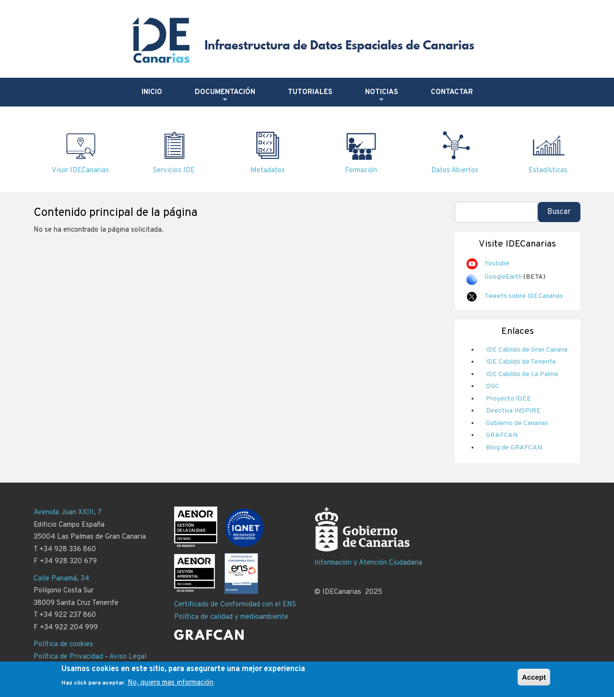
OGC (492, 386)
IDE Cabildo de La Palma (522, 374)
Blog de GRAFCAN (514, 448)
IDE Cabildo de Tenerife (521, 362)
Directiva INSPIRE (513, 411)
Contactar (452, 92)
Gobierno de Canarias (517, 423)
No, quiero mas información (170, 686)
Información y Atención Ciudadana (368, 562)
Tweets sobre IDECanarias (523, 296)
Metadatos (267, 170)
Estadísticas (548, 170)
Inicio (152, 92)
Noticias (381, 96)
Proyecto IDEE (508, 399)
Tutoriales (310, 92)
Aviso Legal (127, 657)
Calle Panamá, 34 (61, 578)
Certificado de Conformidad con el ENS (235, 604)
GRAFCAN (502, 435)
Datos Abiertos (454, 170)
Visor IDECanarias (80, 170)
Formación (361, 170)
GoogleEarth (503, 277)
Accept (534, 680)
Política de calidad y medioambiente (231, 617)
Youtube (496, 264)
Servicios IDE (174, 170)
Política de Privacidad (68, 657)
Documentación (225, 96)
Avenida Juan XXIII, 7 (68, 512)
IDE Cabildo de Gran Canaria (526, 350)
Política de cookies (63, 644)
